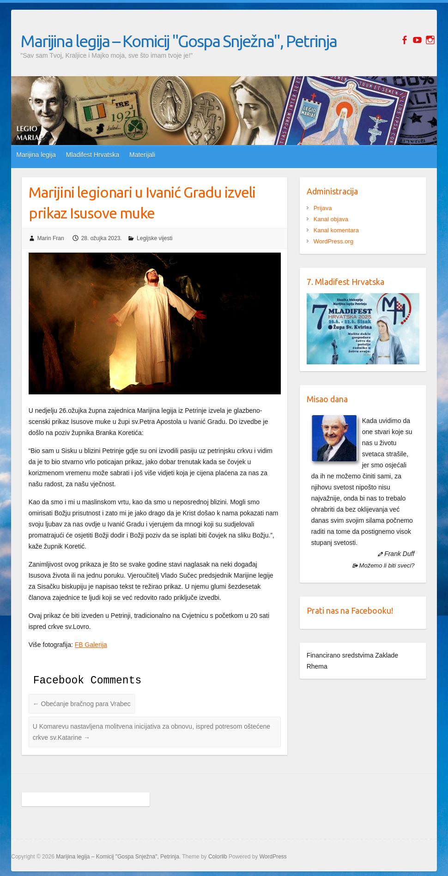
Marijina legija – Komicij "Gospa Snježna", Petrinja (178, 40)
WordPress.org (333, 241)
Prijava (323, 208)
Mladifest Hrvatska (92, 154)
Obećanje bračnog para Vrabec (82, 703)
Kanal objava (331, 219)
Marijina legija (36, 154)
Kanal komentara (336, 230)
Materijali (142, 154)
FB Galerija (91, 644)
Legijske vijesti (154, 238)
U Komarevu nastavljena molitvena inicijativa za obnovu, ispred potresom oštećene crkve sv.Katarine (151, 732)
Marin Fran (50, 238)
